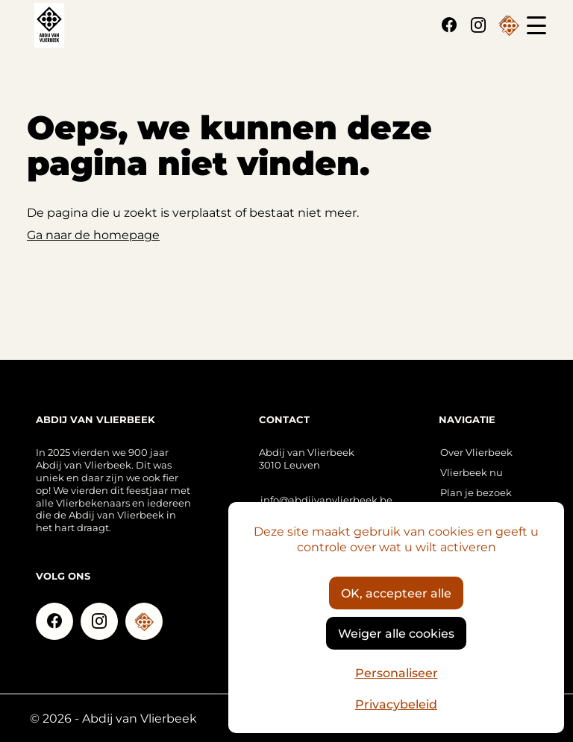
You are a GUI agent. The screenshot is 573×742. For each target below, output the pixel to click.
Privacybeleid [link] (396, 703)
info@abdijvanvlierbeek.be (326, 499)
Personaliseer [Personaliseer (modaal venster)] (396, 672)
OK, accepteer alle (396, 592)
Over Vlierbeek (476, 451)
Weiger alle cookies (396, 633)
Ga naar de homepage (93, 234)
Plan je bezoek (476, 492)
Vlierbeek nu (471, 472)
